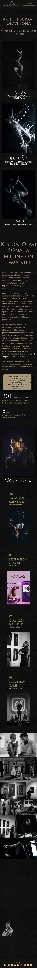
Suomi (18, 962)
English (30, 961)
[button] (29, 4)
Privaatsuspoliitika (11, 961)
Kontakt (23, 961)
